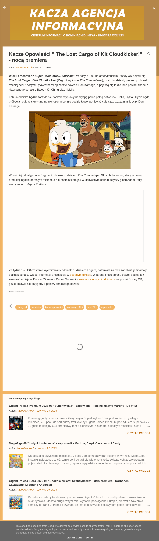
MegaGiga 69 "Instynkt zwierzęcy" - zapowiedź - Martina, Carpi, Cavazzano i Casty (64, 443)
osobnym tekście (80, 274)
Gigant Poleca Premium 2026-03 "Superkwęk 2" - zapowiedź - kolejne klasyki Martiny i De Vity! (73, 405)
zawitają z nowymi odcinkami (97, 279)
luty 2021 (92, 307)
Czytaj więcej (138, 433)
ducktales (36, 307)
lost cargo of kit (75, 307)
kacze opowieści (54, 307)
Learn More (74, 537)
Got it (89, 537)
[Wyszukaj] (154, 9)
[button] (148, 53)
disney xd (22, 307)
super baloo (107, 307)
